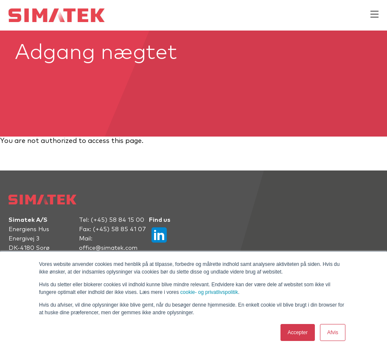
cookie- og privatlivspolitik (209, 292)
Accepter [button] (298, 332)
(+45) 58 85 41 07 (119, 229)
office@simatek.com (108, 248)
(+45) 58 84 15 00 (117, 220)
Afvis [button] (332, 332)
